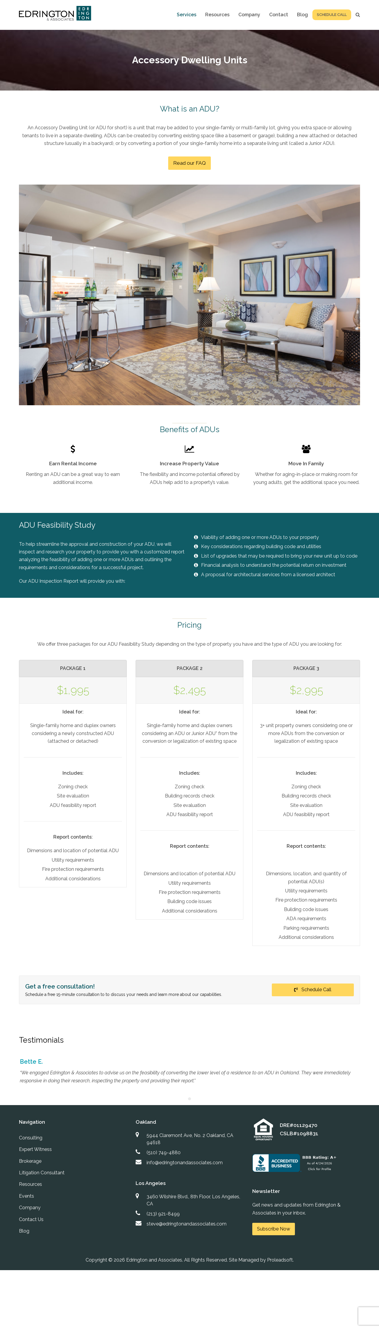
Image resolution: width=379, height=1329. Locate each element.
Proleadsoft (280, 1260)
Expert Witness (35, 1149)
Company (30, 1207)
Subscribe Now (273, 1229)
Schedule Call (312, 989)
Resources (30, 1184)
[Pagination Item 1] (189, 1098)
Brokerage (30, 1161)
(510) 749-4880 (164, 1152)
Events (26, 1196)
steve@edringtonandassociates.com (187, 1224)
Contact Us (31, 1219)
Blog (24, 1231)
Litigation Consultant (42, 1172)
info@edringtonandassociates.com (185, 1162)
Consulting (30, 1138)
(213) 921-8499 (163, 1214)
